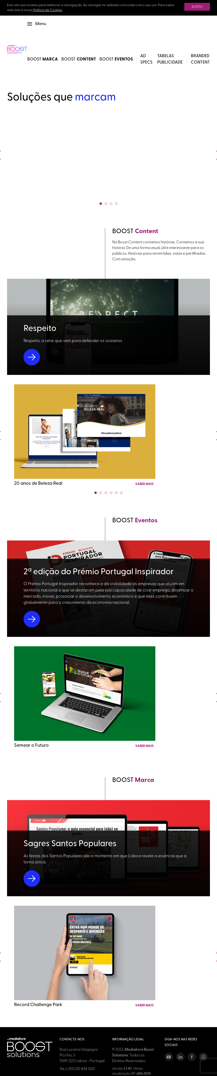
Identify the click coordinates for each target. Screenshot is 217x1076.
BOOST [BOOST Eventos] (116, 59)
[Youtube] (169, 1057)
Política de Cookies (47, 10)
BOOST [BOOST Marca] (42, 59)
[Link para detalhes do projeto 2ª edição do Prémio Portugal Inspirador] (108, 588)
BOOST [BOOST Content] (78, 59)
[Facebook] (192, 1057)
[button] (36, 24)
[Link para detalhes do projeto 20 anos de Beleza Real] (84, 435)
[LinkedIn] (180, 1057)
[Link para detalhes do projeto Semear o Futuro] (84, 697)
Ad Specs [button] (146, 59)
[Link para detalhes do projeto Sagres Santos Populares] (108, 848)
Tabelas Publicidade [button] (170, 59)
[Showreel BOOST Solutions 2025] (108, 155)
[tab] (101, 203)
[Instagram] (203, 1057)
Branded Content (200, 59)
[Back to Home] (17, 49)
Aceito (197, 7)
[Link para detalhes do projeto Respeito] (108, 327)
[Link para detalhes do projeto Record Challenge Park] (84, 957)
